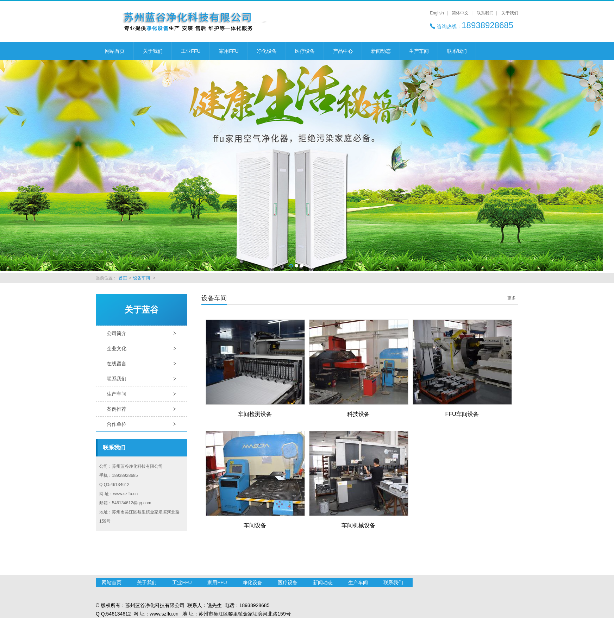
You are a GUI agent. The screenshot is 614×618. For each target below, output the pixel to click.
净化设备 (267, 51)
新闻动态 (381, 51)
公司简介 (116, 333)
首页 (123, 278)
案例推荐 (116, 409)
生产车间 (419, 51)
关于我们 (509, 13)
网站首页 (115, 51)
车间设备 (255, 525)
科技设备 (358, 414)
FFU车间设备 (461, 414)
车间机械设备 (358, 525)
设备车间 (141, 278)
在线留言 (116, 363)
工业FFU (190, 51)
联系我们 (485, 13)
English (437, 13)
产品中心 (343, 51)
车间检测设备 (255, 414)
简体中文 (460, 13)
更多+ (512, 298)
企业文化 (116, 348)
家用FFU (228, 51)
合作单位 (116, 424)
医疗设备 (305, 51)
